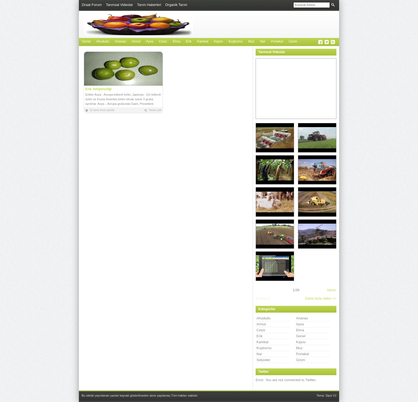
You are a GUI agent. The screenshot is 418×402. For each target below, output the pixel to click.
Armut (136, 41)
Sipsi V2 (331, 395)
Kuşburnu (235, 41)
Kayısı (218, 41)
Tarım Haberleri (149, 5)
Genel (86, 41)
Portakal (277, 41)
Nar (262, 41)
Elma (176, 41)
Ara (333, 5)
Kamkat (202, 41)
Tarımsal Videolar (119, 5)
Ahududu (102, 41)
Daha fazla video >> (320, 298)
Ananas (120, 41)
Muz (251, 41)
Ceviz (163, 41)
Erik (189, 41)
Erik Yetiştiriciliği (98, 89)
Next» (331, 290)
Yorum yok (155, 110)
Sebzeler (263, 360)
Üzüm (293, 41)
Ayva (149, 41)
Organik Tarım (176, 5)
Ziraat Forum (92, 5)
